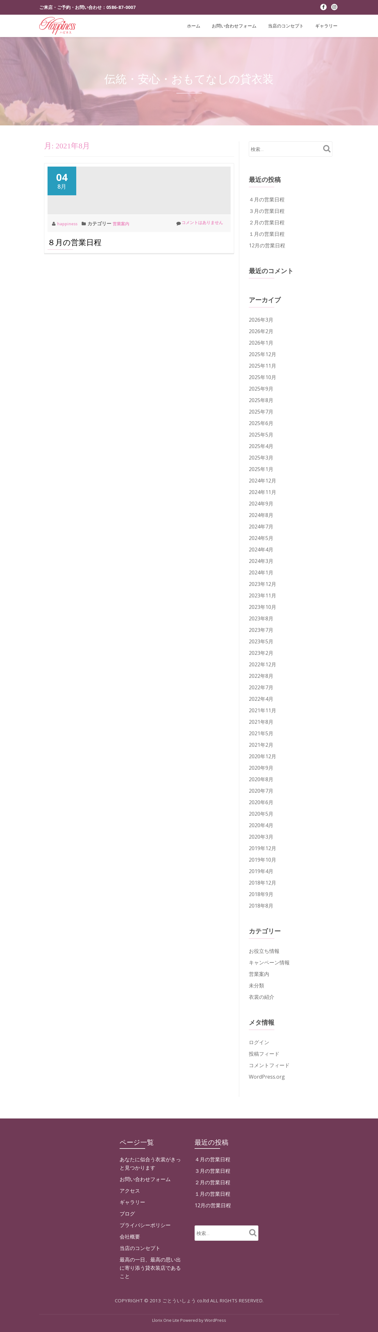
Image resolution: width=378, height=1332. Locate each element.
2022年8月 (261, 675)
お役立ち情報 (264, 950)
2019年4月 (261, 871)
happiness (69, 261)
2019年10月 (262, 859)
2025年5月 (261, 434)
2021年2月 (261, 744)
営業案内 (125, 261)
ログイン (259, 1042)
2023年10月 (262, 606)
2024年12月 (262, 480)
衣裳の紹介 (261, 996)
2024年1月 (261, 572)
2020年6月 (261, 802)
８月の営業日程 (74, 280)
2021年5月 (261, 733)
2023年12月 (262, 583)
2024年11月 (262, 492)
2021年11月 (262, 710)
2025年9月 (261, 388)
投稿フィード (264, 1053)
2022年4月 (261, 698)
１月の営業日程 (267, 233)
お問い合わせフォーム (234, 26)
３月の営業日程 (267, 210)
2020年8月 (261, 779)
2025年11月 (262, 365)
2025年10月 (262, 377)
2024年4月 (261, 549)
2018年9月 (261, 894)
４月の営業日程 (267, 199)
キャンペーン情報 (269, 962)
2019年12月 (262, 848)
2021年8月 (261, 721)
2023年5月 (261, 641)
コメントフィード (269, 1065)
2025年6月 (261, 423)
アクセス (130, 1273)
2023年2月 (261, 652)
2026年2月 (261, 331)
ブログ (127, 1296)
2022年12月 (262, 664)
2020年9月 (261, 767)
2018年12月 (262, 882)
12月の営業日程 (267, 245)
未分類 (256, 985)
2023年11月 (262, 595)
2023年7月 (261, 629)
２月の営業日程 (267, 222)
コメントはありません (196, 261)
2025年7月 (261, 411)
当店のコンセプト (286, 26)
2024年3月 (261, 561)
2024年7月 (261, 526)
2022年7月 (261, 687)
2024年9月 (261, 503)
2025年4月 (261, 446)
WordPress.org (267, 1076)
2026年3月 (261, 319)
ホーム (193, 26)
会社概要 (130, 1319)
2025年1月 (261, 469)
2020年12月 (262, 756)
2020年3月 (261, 836)
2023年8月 (261, 618)
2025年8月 (261, 400)
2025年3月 (261, 457)
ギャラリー (326, 26)
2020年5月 (261, 813)
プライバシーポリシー (145, 1308)
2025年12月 (262, 354)
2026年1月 (261, 342)
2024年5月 (261, 538)
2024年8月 (261, 515)
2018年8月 (261, 905)
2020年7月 (261, 790)
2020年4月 (261, 825)
